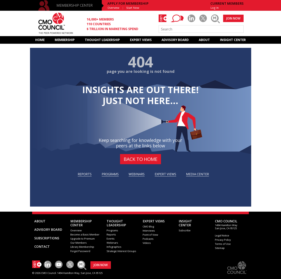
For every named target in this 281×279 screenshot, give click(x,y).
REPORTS (85, 174)
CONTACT (42, 246)
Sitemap (220, 248)
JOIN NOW (233, 18)
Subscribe (185, 230)
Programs (112, 230)
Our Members (78, 242)
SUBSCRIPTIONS (46, 238)
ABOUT (204, 40)
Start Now (132, 8)
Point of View (150, 234)
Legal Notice (222, 235)
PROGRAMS (110, 174)
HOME (40, 40)
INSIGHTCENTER (185, 223)
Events (111, 238)
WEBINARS (137, 174)
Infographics (114, 247)
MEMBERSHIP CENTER (75, 5)
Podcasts (148, 239)
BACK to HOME (140, 159)
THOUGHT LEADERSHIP (102, 40)
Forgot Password (80, 251)
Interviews (149, 230)
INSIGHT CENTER (233, 40)
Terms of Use (223, 244)
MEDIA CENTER (197, 174)
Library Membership (82, 247)
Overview (113, 8)
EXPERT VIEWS (141, 40)
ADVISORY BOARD (175, 40)
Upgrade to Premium (82, 238)
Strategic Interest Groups (121, 251)
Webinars (112, 242)
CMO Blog (148, 226)
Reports (111, 234)
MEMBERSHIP (65, 40)
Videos (147, 243)
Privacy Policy (223, 240)
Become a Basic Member (84, 234)
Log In (214, 8)
